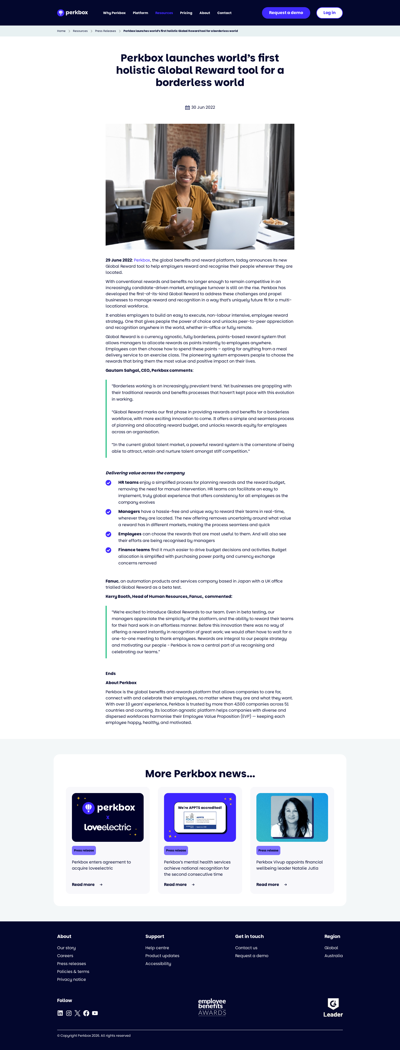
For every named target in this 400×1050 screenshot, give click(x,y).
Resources (80, 31)
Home (61, 31)
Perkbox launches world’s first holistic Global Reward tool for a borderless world (180, 31)
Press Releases (105, 31)
